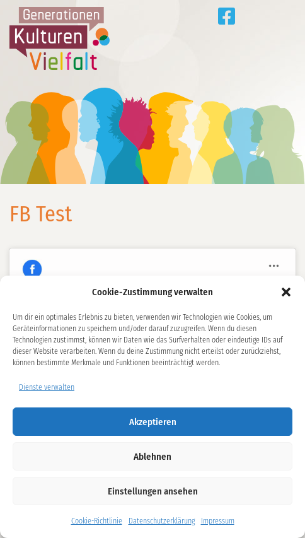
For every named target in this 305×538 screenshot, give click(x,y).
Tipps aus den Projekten (252, 16)
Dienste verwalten (46, 387)
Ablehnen (152, 456)
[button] (286, 292)
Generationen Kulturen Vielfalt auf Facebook (226, 16)
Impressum (217, 521)
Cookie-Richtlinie (96, 521)
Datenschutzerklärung (162, 521)
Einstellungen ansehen (153, 491)
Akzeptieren (152, 422)
